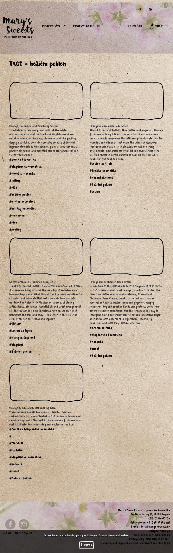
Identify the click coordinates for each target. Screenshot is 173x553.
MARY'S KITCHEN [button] (86, 26)
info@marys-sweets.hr (155, 527)
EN (150, 10)
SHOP (156, 26)
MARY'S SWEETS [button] (54, 26)
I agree (86, 545)
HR (139, 10)
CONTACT (135, 26)
